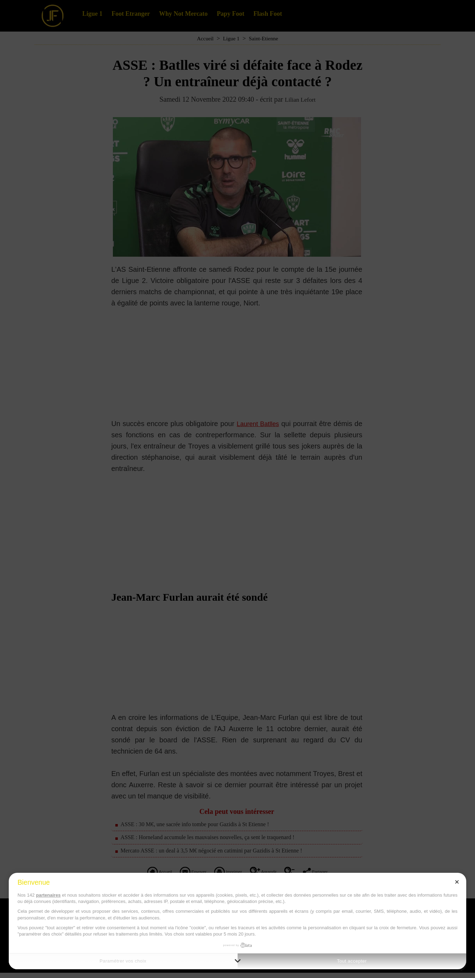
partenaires (48, 895)
